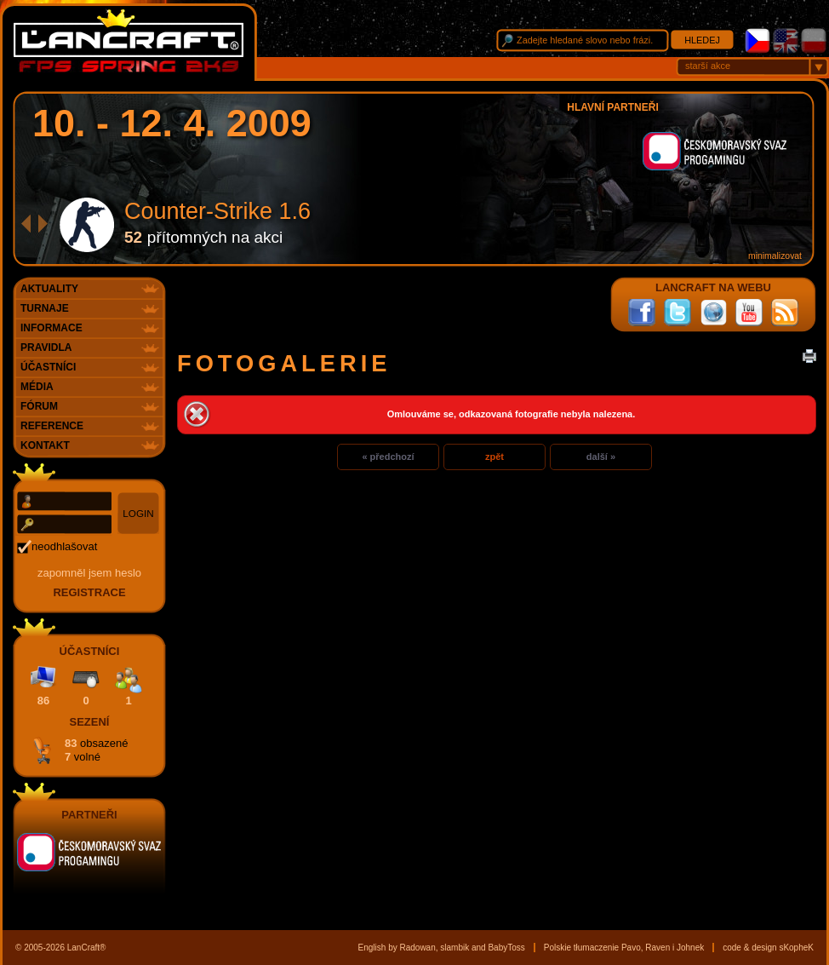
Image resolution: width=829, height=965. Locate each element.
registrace (89, 592)
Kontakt (45, 445)
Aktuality (49, 289)
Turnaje (44, 308)
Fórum (39, 406)
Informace (51, 328)
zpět (494, 456)
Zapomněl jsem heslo (89, 572)
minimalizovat (775, 256)
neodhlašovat (64, 546)
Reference (51, 426)
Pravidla (45, 347)
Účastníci (48, 367)
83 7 (96, 750)
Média (37, 387)
